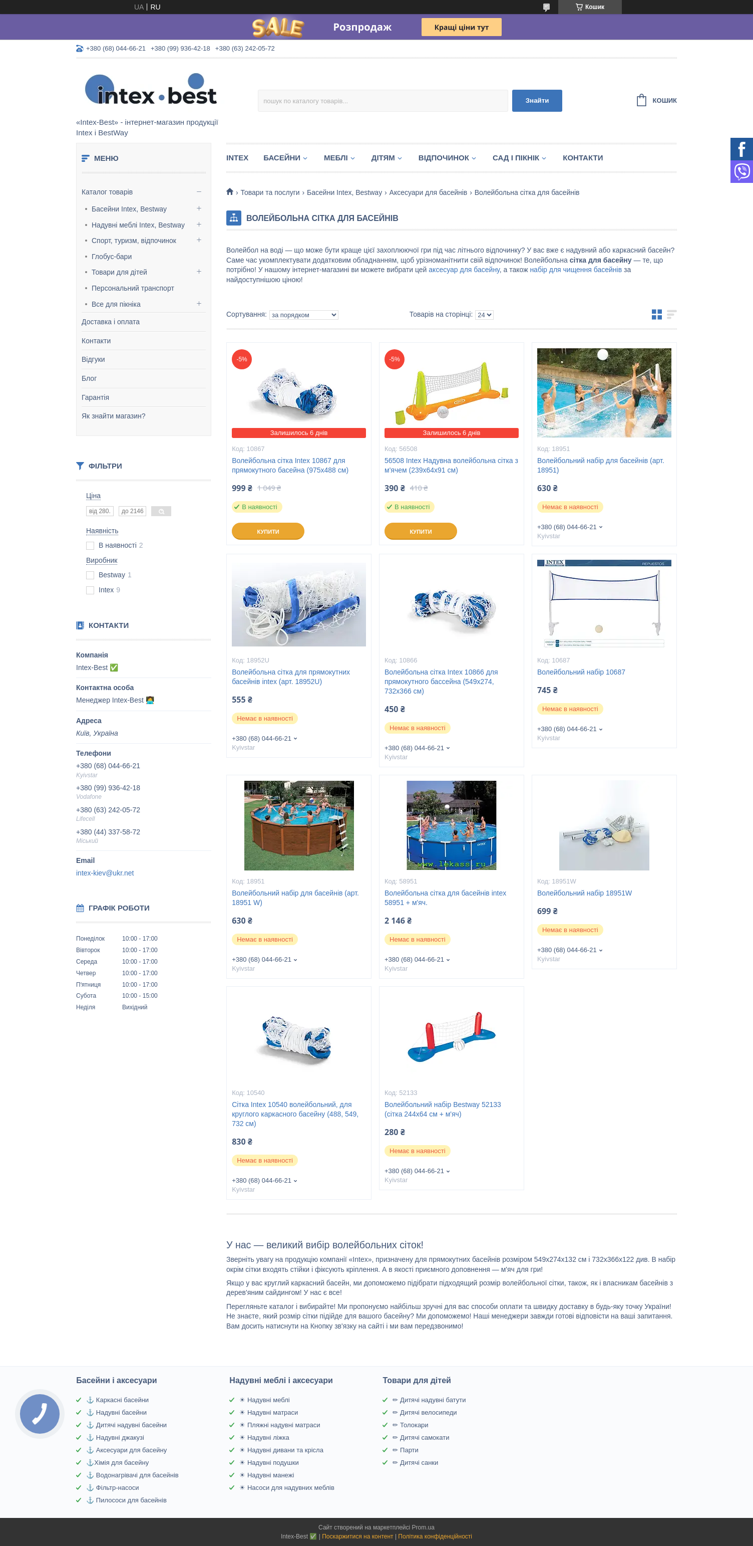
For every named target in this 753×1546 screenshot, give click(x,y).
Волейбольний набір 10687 (581, 672)
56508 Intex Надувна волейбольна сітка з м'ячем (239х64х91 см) (451, 465)
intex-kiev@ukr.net (105, 873)
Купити (268, 532)
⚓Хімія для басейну (117, 1462)
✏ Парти (405, 1450)
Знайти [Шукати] (537, 100)
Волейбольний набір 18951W (584, 893)
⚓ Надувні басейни (116, 1412)
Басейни (281, 157)
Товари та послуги (269, 192)
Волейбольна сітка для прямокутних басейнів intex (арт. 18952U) (291, 677)
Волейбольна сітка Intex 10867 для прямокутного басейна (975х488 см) (290, 465)
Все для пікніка (116, 304)
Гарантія (95, 397)
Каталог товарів (107, 192)
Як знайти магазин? (114, 416)
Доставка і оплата (111, 322)
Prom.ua (423, 1527)
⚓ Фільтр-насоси (112, 1487)
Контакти (96, 341)
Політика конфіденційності (435, 1536)
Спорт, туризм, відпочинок (134, 241)
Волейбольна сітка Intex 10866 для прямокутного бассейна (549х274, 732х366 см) (441, 681)
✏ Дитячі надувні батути (429, 1400)
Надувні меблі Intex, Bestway (138, 225)
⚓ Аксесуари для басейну (126, 1450)
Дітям (383, 157)
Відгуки (93, 359)
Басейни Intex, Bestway (129, 209)
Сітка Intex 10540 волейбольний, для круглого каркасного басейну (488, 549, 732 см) (295, 1114)
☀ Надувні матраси (268, 1412)
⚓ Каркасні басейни (117, 1400)
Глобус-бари (112, 257)
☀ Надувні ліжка (264, 1437)
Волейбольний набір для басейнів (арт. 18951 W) (295, 898)
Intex (237, 157)
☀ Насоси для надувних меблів (286, 1487)
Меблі (336, 157)
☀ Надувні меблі (264, 1400)
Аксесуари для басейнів (429, 192)
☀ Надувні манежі (266, 1475)
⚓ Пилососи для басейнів (126, 1500)
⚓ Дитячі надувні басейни (126, 1425)
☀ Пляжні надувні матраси (279, 1425)
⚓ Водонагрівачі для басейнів (132, 1475)
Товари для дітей (119, 272)
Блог (89, 378)
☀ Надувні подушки (268, 1462)
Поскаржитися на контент (357, 1536)
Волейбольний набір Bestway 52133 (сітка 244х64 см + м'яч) (443, 1109)
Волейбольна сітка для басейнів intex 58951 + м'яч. (445, 898)
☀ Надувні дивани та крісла (281, 1450)
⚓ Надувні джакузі (115, 1437)
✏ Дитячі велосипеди (425, 1412)
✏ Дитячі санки (415, 1462)
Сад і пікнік (516, 157)
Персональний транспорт (133, 288)
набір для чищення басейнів (576, 270)
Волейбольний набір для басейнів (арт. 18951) (600, 465)
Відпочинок (444, 157)
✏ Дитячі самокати (421, 1437)
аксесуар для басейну (464, 270)
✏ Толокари (410, 1425)
